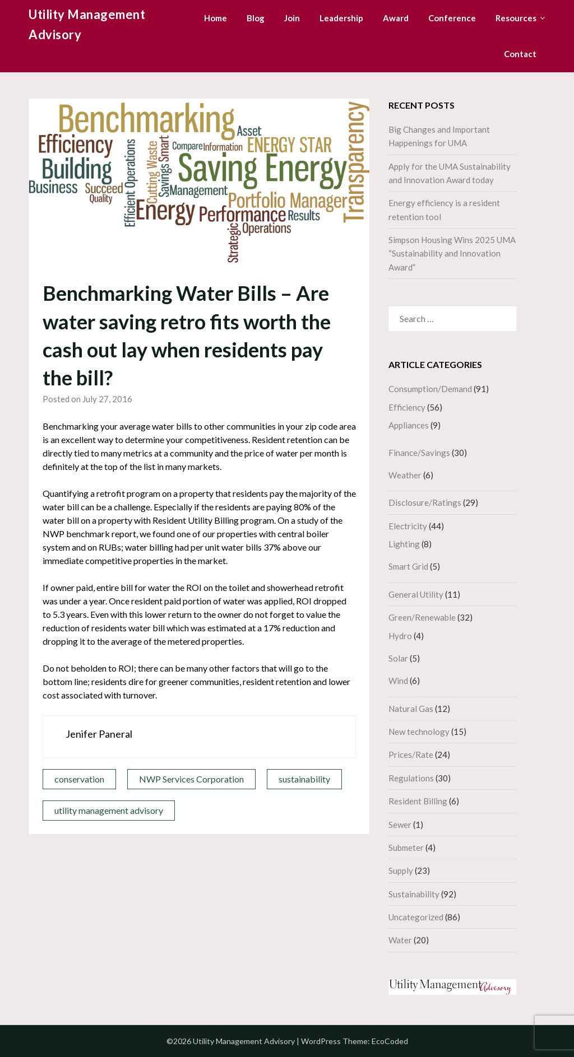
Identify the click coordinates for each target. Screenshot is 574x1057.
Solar (398, 658)
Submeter (406, 847)
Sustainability (413, 894)
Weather (405, 475)
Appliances (408, 425)
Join (292, 18)
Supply (400, 870)
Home (215, 18)
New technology (419, 732)
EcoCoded (390, 1041)
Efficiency (406, 407)
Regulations (411, 778)
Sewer (399, 824)
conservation (79, 779)
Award (396, 18)
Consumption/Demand (430, 389)
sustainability (304, 779)
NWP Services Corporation (191, 779)
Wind (398, 681)
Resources (516, 18)
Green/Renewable (422, 617)
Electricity (407, 526)
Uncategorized (415, 917)
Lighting (404, 544)
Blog (256, 18)
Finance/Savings (419, 453)
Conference (452, 18)
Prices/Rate (410, 754)
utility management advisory (108, 810)
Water (400, 940)
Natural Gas (410, 709)
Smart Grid (408, 566)
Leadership (341, 18)
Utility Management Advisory (87, 24)
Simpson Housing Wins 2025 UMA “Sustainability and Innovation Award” (452, 253)
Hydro (400, 636)
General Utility (415, 594)
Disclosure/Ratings (424, 502)
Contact (520, 54)
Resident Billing (417, 801)
